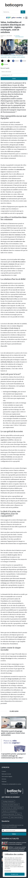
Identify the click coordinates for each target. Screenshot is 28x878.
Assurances (5, 817)
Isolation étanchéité (17, 807)
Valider (14, 78)
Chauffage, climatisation (8, 801)
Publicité (4, 781)
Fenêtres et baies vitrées (8, 814)
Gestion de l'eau (6, 807)
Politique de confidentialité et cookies (11, 784)
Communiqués (12, 811)
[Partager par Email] (4, 61)
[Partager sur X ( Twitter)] (9, 61)
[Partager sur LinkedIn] (23, 61)
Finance (19, 814)
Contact (4, 771)
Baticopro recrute (6, 774)
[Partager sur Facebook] (15, 61)
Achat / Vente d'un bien (16, 817)
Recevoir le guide (5, 68)
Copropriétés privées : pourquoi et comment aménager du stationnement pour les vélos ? (13, 756)
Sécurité (5, 811)
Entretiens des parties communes (10, 804)
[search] (23, 11)
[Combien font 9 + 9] (14, 75)
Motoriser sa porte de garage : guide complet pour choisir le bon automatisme (13, 733)
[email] (15, 830)
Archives (4, 779)
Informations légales (7, 776)
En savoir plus (8, 870)
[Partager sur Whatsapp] (4, 64)
